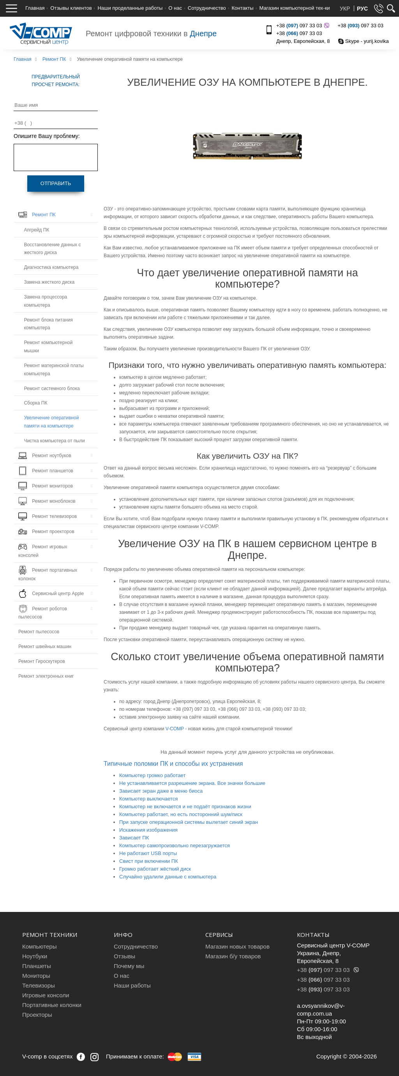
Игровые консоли (45, 995)
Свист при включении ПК (148, 861)
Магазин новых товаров (237, 946)
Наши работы (132, 985)
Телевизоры (38, 985)
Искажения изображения (148, 830)
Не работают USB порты (148, 853)
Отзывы (124, 956)
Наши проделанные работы (129, 8)
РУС (362, 8)
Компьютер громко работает (152, 775)
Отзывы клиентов (71, 8)
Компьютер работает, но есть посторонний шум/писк (180, 814)
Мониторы (36, 975)
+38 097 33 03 (301, 25)
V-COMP (175, 728)
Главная (34, 8)
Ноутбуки (34, 956)
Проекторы (37, 1014)
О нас (175, 8)
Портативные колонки (51, 1005)
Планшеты (36, 966)
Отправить (56, 183)
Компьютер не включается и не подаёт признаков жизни (185, 806)
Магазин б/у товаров (233, 956)
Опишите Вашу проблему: (47, 136)
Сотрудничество (207, 8)
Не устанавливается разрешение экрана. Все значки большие (192, 783)
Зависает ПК (134, 838)
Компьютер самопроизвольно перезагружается (174, 845)
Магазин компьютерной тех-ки (294, 8)
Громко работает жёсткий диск (155, 869)
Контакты (243, 8)
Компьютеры (39, 946)
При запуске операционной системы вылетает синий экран (188, 822)
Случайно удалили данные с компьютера (167, 877)
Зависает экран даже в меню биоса (161, 791)
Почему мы (129, 966)
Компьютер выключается (148, 799)
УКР (345, 8)
